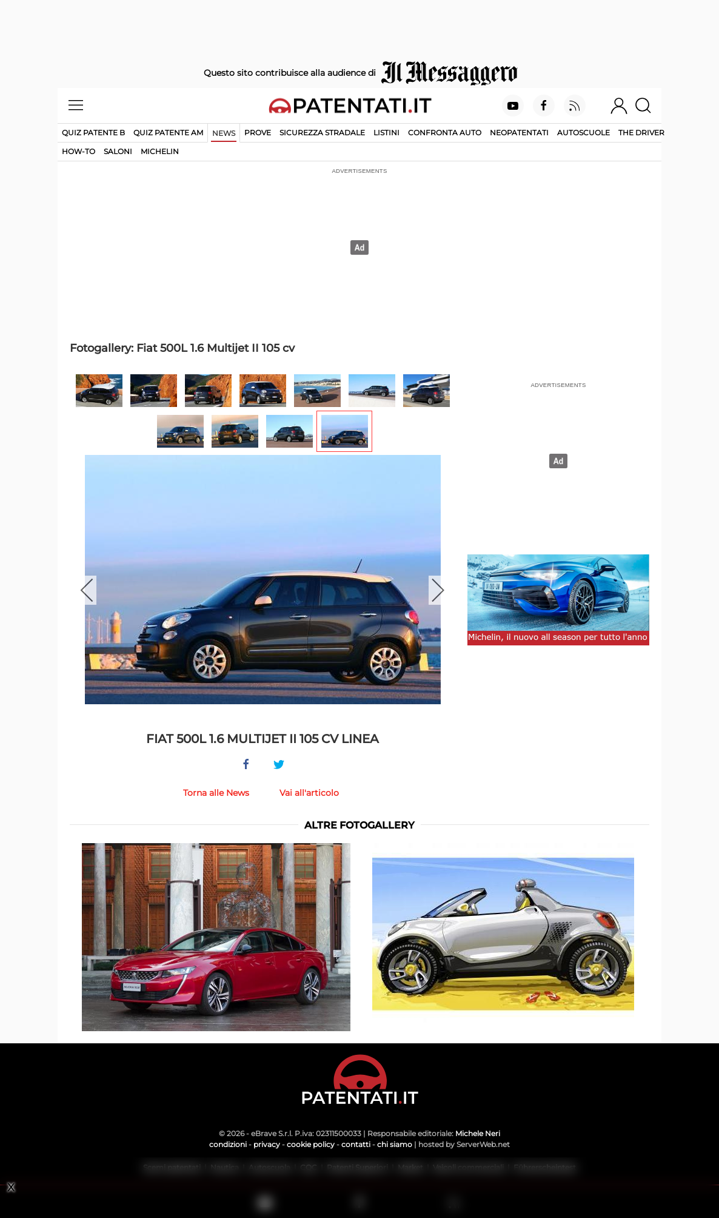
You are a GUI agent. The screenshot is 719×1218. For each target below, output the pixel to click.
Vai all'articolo (309, 792)
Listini (386, 132)
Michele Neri (477, 1133)
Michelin (160, 151)
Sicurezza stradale (322, 132)
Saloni (118, 151)
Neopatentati (519, 132)
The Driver (641, 132)
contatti (355, 1144)
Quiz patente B (93, 132)
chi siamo (394, 1144)
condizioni (228, 1144)
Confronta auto (444, 132)
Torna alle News (216, 792)
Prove (257, 132)
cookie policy (311, 1144)
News (223, 133)
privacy (266, 1144)
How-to (78, 151)
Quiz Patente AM (168, 132)
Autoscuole (583, 132)
